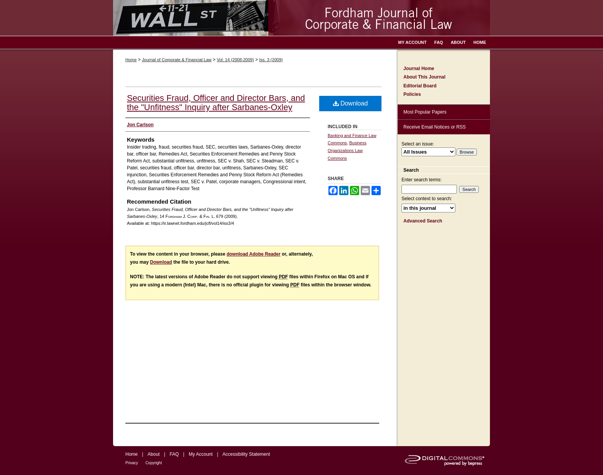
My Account (201, 454)
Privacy (131, 463)
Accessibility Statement (246, 454)
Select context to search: (426, 198)
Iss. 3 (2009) (271, 59)
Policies (412, 94)
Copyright (153, 463)
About (154, 454)
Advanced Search (422, 221)
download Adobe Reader (253, 254)
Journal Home (418, 68)
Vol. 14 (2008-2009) (235, 59)
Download (350, 103)
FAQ (174, 454)
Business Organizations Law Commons (347, 150)
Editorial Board (419, 86)
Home (131, 59)
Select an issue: (417, 144)
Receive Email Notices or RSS (434, 127)
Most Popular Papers (424, 112)
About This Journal (424, 77)
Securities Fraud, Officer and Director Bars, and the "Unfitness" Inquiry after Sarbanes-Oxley (216, 102)
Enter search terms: (421, 179)
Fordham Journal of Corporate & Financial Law (301, 18)
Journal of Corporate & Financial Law (177, 59)
